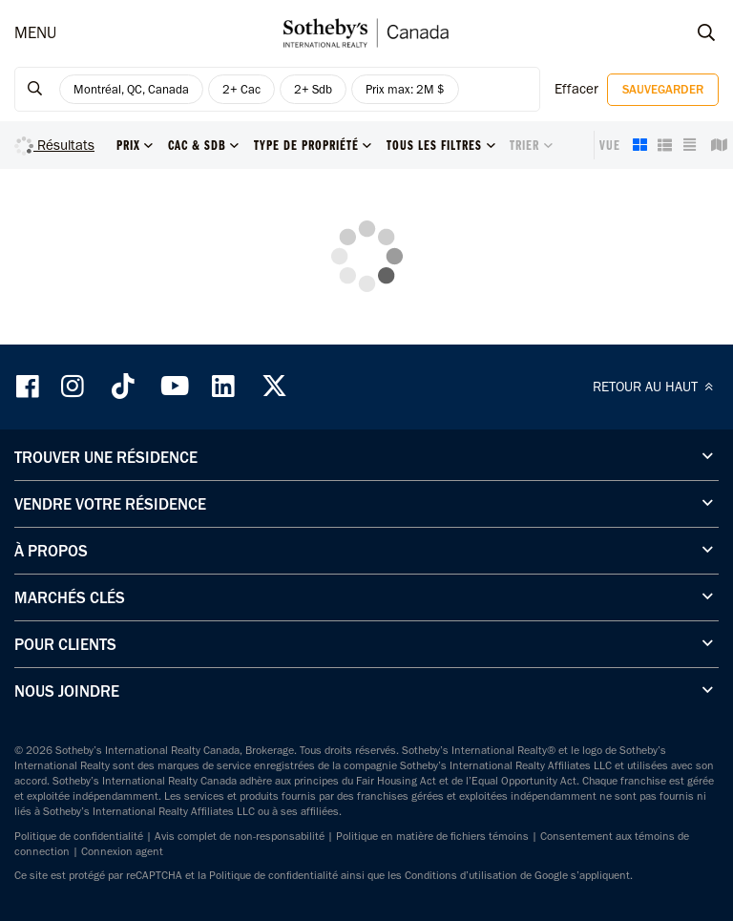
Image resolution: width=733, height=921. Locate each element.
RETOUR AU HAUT (656, 386)
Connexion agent (122, 851)
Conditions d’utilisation (461, 875)
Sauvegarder (662, 89)
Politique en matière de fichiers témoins (432, 836)
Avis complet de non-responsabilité (240, 836)
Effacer (576, 88)
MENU (35, 32)
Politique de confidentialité (78, 836)
